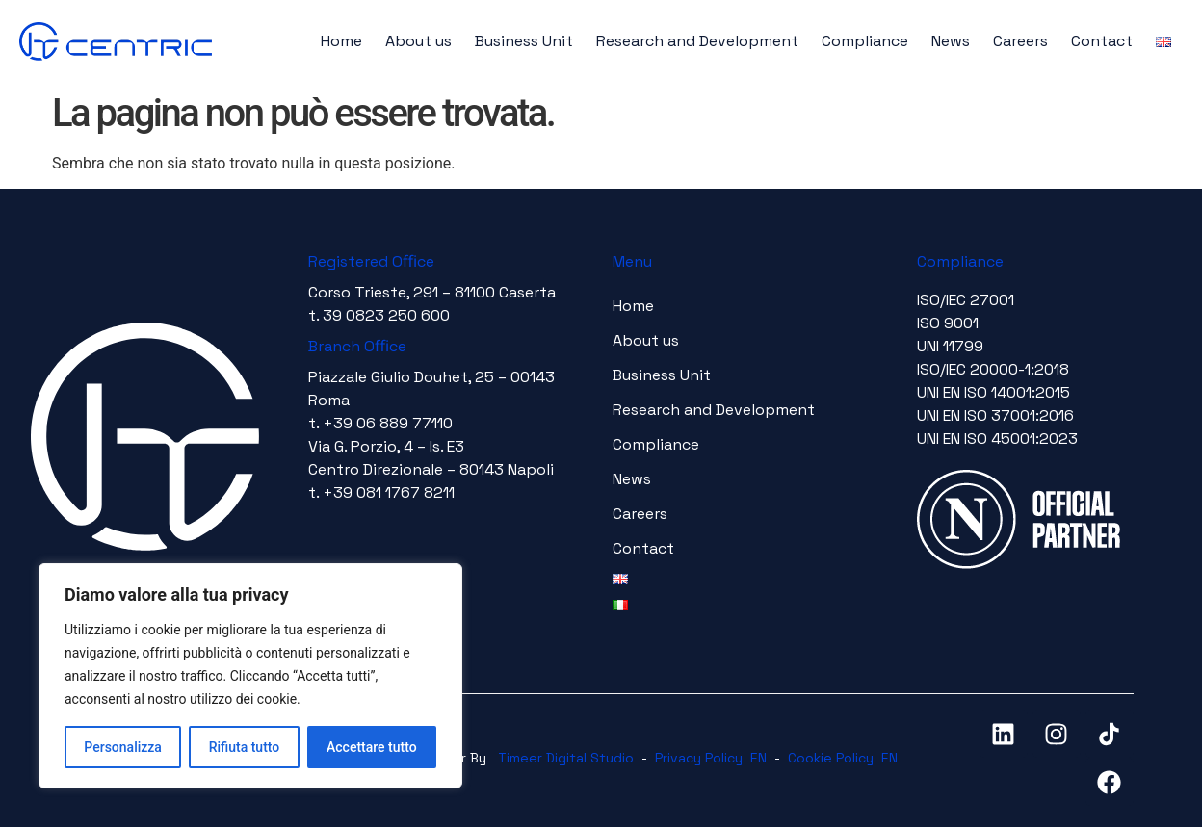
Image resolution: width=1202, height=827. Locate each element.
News (950, 41)
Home (341, 41)
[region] (250, 675)
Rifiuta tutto (244, 747)
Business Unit (524, 41)
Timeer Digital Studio (566, 757)
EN (758, 757)
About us (418, 41)
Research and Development (697, 41)
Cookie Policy (831, 757)
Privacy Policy (699, 757)
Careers (1020, 41)
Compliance (865, 41)
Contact (1102, 41)
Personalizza (123, 747)
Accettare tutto (372, 747)
